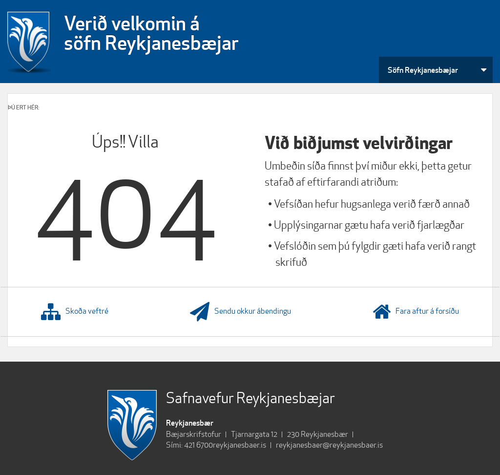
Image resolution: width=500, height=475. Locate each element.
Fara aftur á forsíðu (416, 312)
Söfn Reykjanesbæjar (423, 70)
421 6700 (198, 445)
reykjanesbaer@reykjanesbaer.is (329, 445)
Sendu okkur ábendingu (240, 312)
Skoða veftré (74, 312)
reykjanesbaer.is (239, 445)
